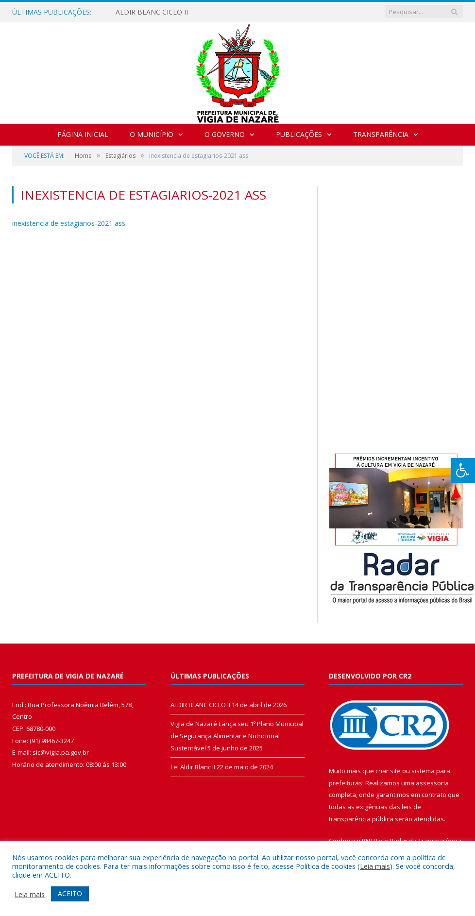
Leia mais (375, 866)
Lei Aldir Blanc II (192, 767)
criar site (388, 770)
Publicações (299, 134)
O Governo (224, 134)
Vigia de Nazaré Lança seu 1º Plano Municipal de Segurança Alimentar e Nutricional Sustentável (237, 735)
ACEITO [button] (70, 893)
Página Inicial (82, 134)
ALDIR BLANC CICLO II (152, 12)
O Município (151, 134)
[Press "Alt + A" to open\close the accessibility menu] (463, 470)
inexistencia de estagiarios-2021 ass (68, 223)
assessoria (432, 783)
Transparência (380, 134)
